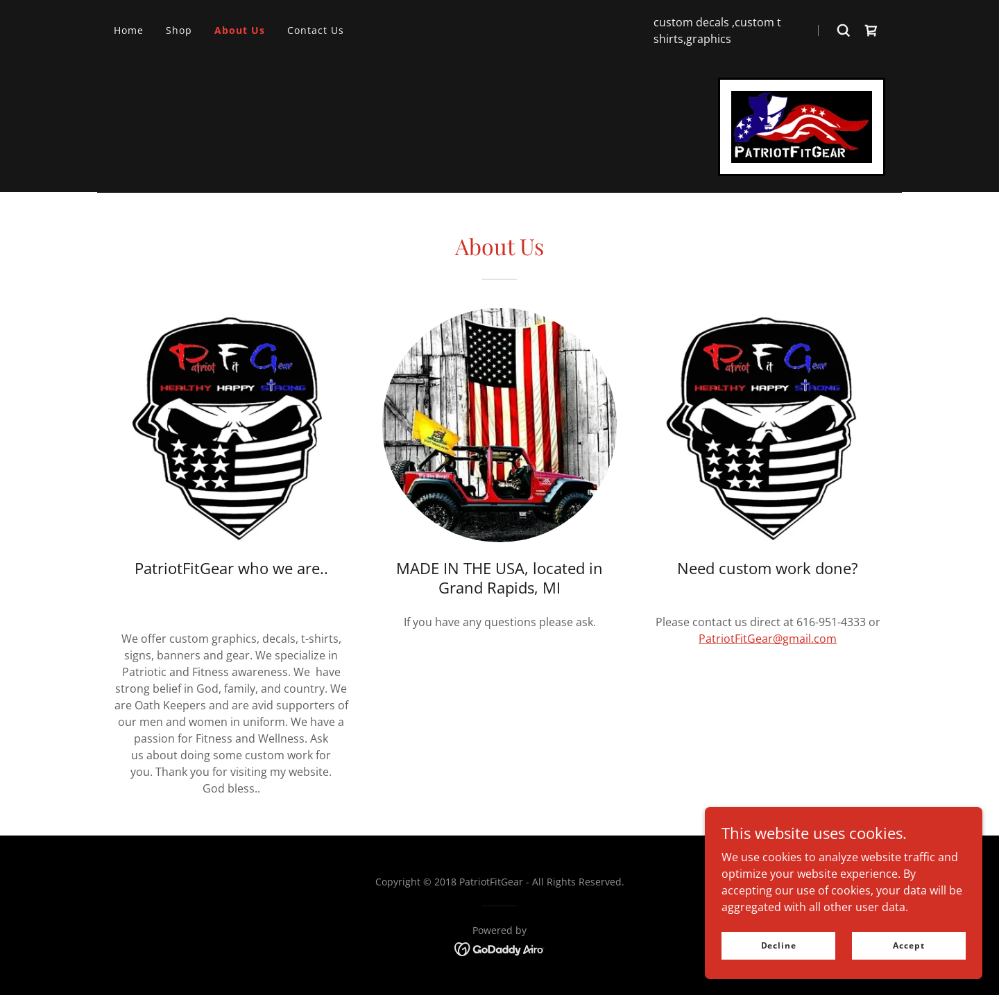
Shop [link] (179, 30)
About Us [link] (239, 30)
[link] (871, 30)
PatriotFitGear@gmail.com (768, 638)
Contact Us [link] (315, 30)
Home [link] (129, 30)
